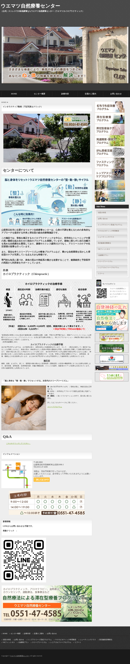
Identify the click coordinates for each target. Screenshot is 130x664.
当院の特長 (102, 213)
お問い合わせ (116, 94)
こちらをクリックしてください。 (18, 443)
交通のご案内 (90, 94)
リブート (101, 273)
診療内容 (65, 94)
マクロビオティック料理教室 (108, 231)
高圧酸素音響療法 (104, 243)
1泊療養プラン (103, 255)
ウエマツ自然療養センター (20, 656)
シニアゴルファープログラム (108, 267)
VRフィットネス (104, 249)
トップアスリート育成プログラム (110, 225)
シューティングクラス (106, 237)
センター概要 (39, 94)
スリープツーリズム (105, 261)
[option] (65, 51)
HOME (14, 94)
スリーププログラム (54, 407)
